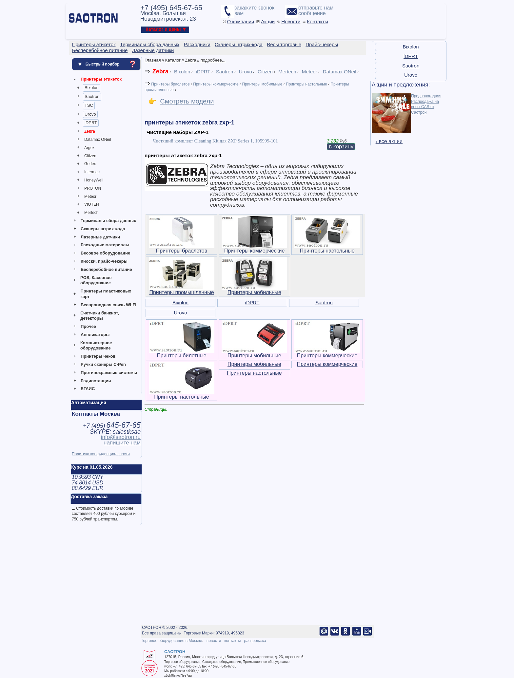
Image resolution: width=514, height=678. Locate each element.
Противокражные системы (109, 372)
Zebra (89, 131)
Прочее (88, 326)
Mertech (91, 212)
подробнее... (213, 60)
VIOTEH (91, 204)
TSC (89, 105)
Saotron (92, 96)
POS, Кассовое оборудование (95, 280)
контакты (232, 640)
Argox (89, 147)
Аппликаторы (95, 334)
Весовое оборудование (105, 253)
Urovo (90, 114)
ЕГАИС (88, 388)
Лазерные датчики (100, 237)
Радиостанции (96, 380)
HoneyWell (93, 180)
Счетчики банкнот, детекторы (99, 316)
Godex (90, 163)
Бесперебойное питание (106, 269)
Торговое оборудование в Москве (171, 640)
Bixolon (92, 87)
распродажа (255, 640)
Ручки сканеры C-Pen (103, 364)
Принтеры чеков (98, 356)
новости (214, 640)
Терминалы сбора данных (108, 220)
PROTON (92, 188)
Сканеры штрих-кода (103, 228)
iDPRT (91, 122)
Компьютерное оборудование (96, 345)
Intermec (92, 172)
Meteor (90, 196)
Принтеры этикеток (101, 79)
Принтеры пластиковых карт (105, 294)
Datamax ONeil (97, 139)
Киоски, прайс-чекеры (104, 261)
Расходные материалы (105, 244)
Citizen (90, 156)
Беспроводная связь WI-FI (108, 304)
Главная (153, 60)
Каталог (173, 60)
